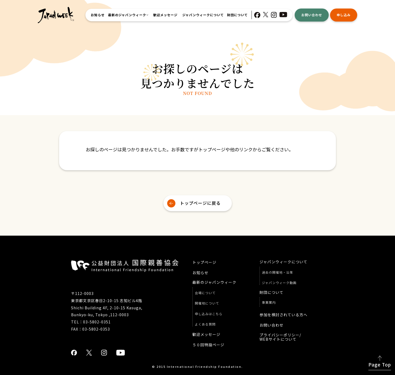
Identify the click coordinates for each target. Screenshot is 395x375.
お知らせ (98, 15)
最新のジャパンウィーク (127, 15)
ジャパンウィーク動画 (279, 283)
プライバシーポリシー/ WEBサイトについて (280, 337)
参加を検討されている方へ (283, 314)
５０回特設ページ (208, 345)
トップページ (204, 262)
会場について (205, 293)
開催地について (207, 303)
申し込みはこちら (209, 314)
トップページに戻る (200, 203)
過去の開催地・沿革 (277, 272)
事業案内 (269, 302)
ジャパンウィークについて (203, 15)
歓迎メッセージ (165, 15)
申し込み (344, 14)
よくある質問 (205, 324)
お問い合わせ (311, 14)
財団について (237, 15)
